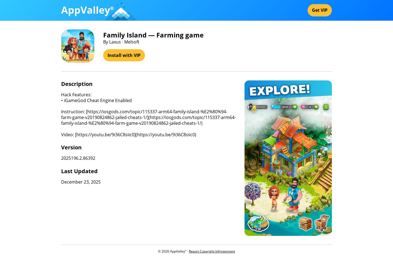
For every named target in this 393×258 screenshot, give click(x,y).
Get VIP (319, 10)
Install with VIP (124, 55)
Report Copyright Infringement (212, 251)
